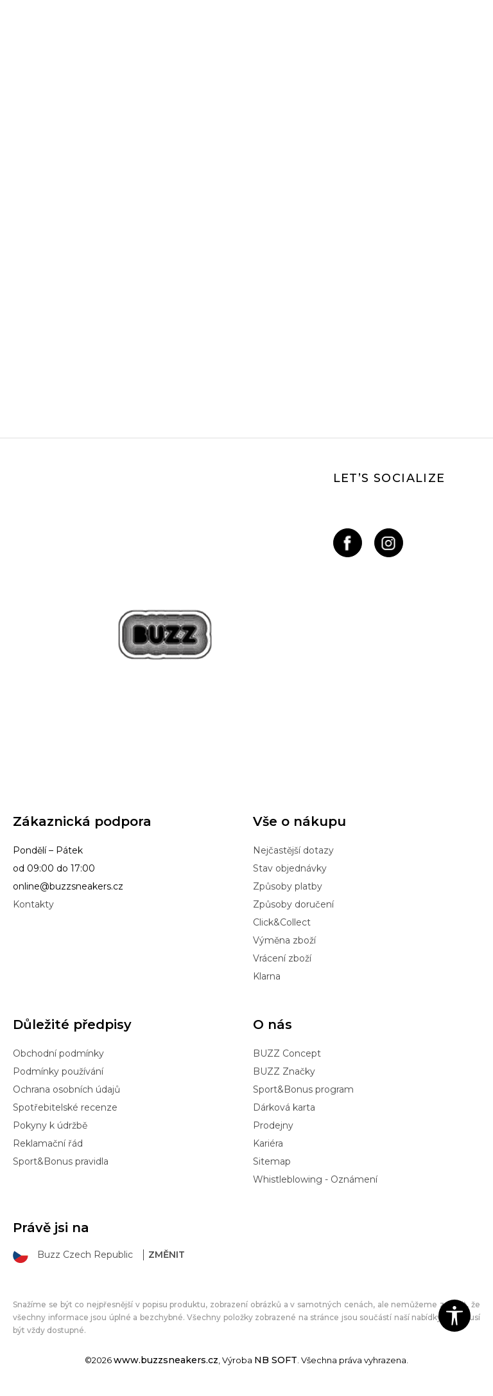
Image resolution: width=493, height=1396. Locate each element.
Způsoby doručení (293, 904)
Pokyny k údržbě (50, 1125)
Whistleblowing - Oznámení (315, 1179)
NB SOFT (275, 1360)
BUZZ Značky (284, 1071)
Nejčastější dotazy (293, 850)
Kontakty (33, 904)
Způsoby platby (287, 886)
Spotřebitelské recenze (65, 1107)
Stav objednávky (290, 868)
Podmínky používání (58, 1071)
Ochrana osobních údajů (66, 1089)
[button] (454, 1316)
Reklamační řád (48, 1143)
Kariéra (268, 1143)
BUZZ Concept (287, 1053)
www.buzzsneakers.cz (166, 1360)
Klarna (267, 976)
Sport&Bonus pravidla (60, 1161)
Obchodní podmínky (58, 1053)
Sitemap (272, 1161)
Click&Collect (282, 922)
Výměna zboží (284, 940)
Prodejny (273, 1125)
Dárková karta (284, 1107)
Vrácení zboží (282, 958)
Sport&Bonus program (303, 1089)
